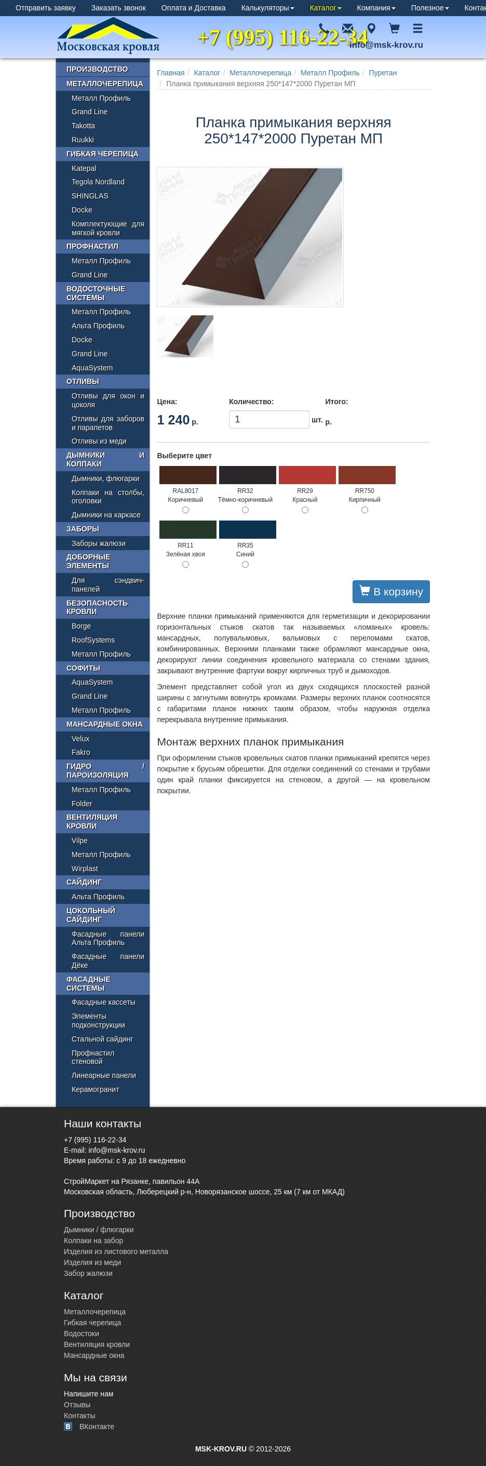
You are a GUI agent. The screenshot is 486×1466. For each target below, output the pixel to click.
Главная (170, 73)
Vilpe (80, 840)
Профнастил (92, 246)
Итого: (336, 401)
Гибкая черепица (102, 154)
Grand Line (89, 112)
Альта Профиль (98, 326)
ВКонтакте (96, 1426)
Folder (82, 803)
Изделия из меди (92, 1262)
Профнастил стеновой (93, 1057)
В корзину (391, 591)
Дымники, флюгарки (106, 478)
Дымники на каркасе (106, 515)
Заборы (82, 529)
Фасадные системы (88, 983)
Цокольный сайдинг (90, 915)
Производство (97, 69)
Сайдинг (84, 882)
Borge (81, 626)
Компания (376, 8)
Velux (80, 739)
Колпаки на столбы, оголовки (108, 496)
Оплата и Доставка (193, 8)
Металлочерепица (260, 73)
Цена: (167, 401)
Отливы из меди (99, 441)
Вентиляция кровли (91, 821)
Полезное (430, 8)
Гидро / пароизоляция (105, 770)
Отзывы (77, 1405)
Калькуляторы (267, 8)
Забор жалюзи (88, 1273)
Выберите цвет (184, 455)
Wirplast (85, 868)
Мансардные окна (104, 724)
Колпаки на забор (93, 1240)
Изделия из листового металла (116, 1251)
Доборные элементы (88, 561)
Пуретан (383, 73)
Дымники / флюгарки (99, 1229)
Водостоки (81, 1333)
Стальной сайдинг (102, 1039)
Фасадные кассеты (104, 1002)
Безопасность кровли (97, 607)
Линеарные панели (104, 1075)
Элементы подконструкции (98, 1020)
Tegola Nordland (98, 182)
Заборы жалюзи (99, 543)
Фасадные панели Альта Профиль (108, 938)
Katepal (84, 168)
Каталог (326, 8)
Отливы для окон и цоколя (108, 400)
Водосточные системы (95, 293)
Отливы (82, 381)
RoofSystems (93, 640)
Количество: (251, 401)
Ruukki (83, 140)
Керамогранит (95, 1089)
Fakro (81, 752)
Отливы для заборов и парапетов (108, 423)
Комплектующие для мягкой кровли (108, 228)
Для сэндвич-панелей (108, 584)
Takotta (83, 126)
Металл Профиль (330, 73)
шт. (269, 419)
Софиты (83, 668)
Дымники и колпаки (105, 459)
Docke (82, 210)
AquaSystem (92, 368)
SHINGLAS (90, 196)
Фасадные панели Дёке (108, 960)
